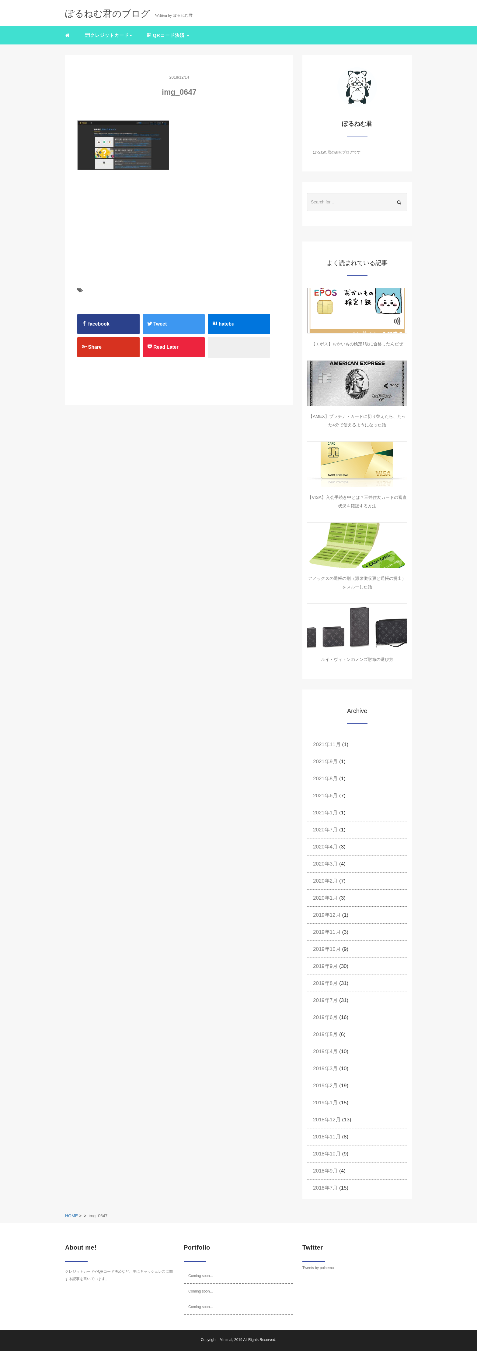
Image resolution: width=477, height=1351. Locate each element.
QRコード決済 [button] (168, 35)
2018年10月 (327, 1154)
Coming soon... (200, 1276)
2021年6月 (325, 796)
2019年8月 (325, 983)
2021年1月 (325, 813)
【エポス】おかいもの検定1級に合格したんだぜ (357, 343)
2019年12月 (327, 915)
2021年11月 (327, 744)
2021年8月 (325, 778)
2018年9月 (325, 1171)
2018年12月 (327, 1120)
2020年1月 (325, 898)
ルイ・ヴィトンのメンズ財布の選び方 (357, 659)
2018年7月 (325, 1188)
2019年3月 (325, 1068)
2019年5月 (325, 1034)
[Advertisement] (116, 240)
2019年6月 (325, 1017)
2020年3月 (325, 864)
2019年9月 (325, 966)
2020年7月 (325, 830)
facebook (96, 323)
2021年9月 (325, 761)
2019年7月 (325, 1000)
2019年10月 (327, 949)
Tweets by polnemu (318, 1268)
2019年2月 (325, 1085)
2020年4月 (325, 847)
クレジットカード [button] (108, 35)
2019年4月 (325, 1051)
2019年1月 (325, 1103)
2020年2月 (325, 881)
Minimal (226, 1340)
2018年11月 (327, 1137)
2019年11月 (327, 932)
